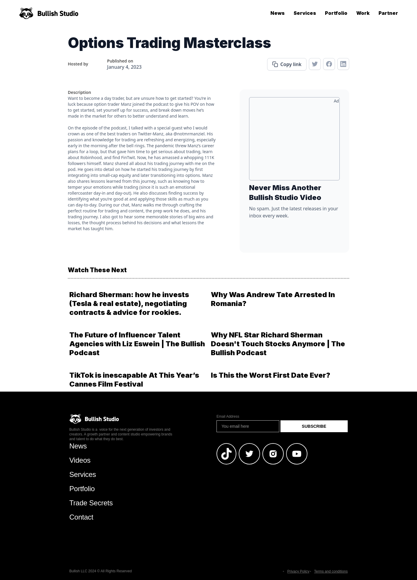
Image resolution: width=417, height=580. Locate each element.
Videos (80, 460)
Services (304, 13)
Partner (388, 13)
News (277, 13)
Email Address (227, 416)
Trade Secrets (91, 503)
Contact (81, 517)
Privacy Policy (298, 571)
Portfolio (336, 13)
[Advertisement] (294, 141)
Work (363, 13)
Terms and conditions (331, 571)
